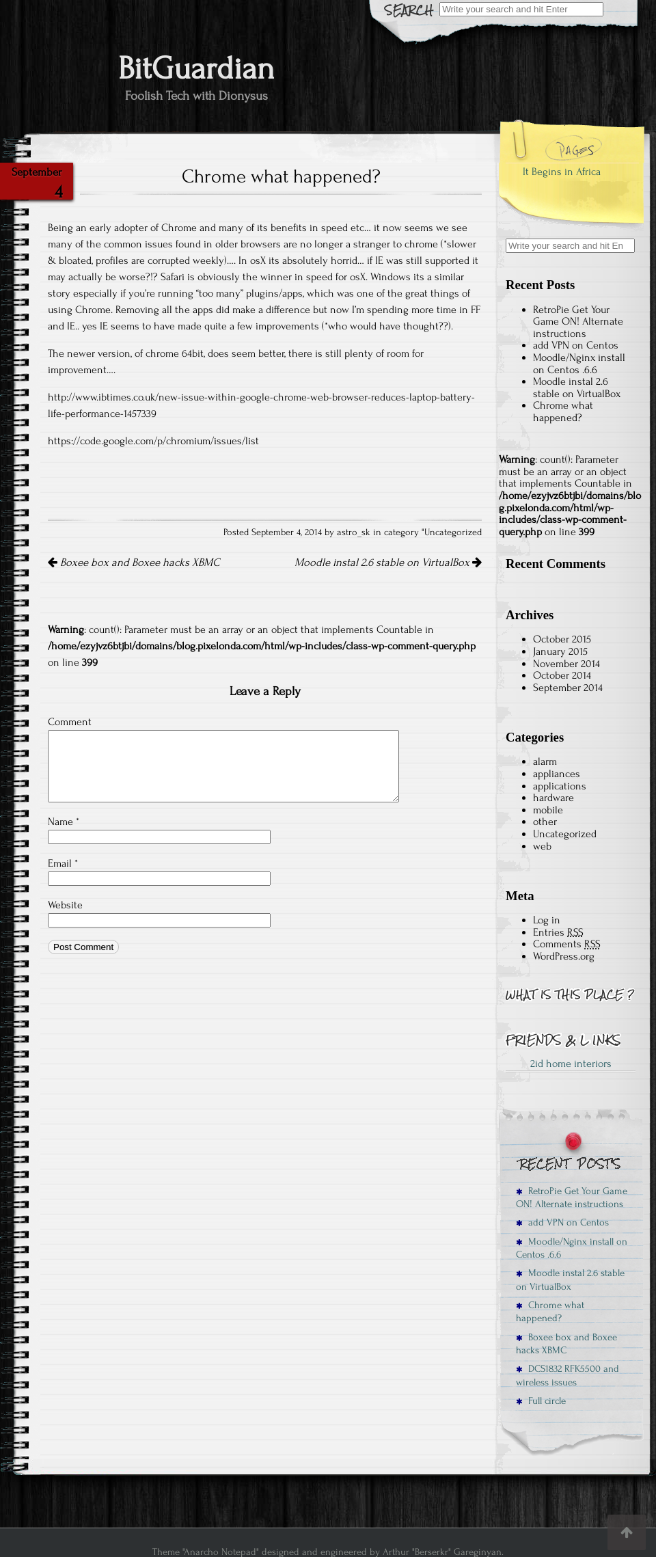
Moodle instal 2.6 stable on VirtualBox (388, 562)
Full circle (541, 1401)
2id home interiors (571, 1063)
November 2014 (566, 664)
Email (63, 863)
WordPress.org (563, 956)
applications (559, 786)
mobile (548, 810)
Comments (567, 944)
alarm (545, 761)
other (545, 821)
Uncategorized (453, 532)
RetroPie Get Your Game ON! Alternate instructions (578, 321)
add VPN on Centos (575, 345)
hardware (553, 797)
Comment (70, 722)
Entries (558, 932)
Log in (546, 920)
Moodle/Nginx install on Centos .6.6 (579, 363)
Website (65, 905)
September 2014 (568, 687)
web (542, 846)
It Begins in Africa (562, 171)
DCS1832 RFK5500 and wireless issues (567, 1375)
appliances (556, 774)
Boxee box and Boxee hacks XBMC (133, 562)
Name (63, 821)
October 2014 (562, 675)
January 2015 (560, 651)
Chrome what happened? (563, 411)
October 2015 (562, 639)
